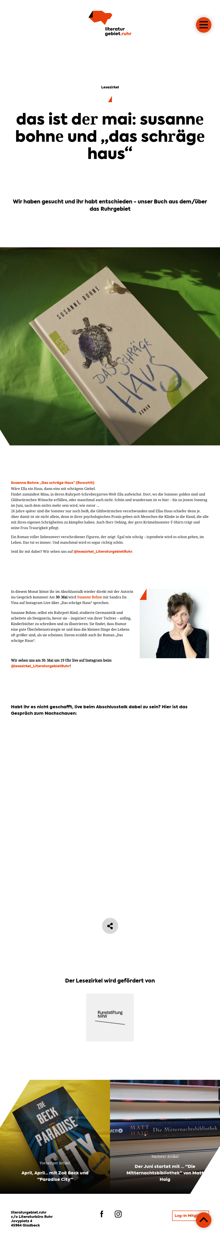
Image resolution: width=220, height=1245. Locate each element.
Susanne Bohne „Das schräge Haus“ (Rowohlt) (52, 503)
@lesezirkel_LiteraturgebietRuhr (103, 572)
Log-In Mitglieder (190, 1216)
